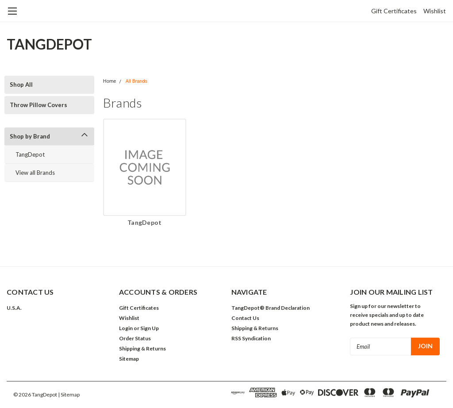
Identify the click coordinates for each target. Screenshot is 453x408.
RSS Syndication (251, 338)
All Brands (137, 81)
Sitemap (129, 358)
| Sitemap (69, 394)
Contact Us (245, 318)
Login (126, 328)
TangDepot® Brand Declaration (270, 307)
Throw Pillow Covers (38, 104)
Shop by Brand (30, 136)
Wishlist (434, 11)
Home (109, 81)
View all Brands (35, 172)
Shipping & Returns (142, 348)
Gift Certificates (394, 11)
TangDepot (30, 154)
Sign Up (149, 328)
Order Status (135, 338)
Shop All (21, 84)
